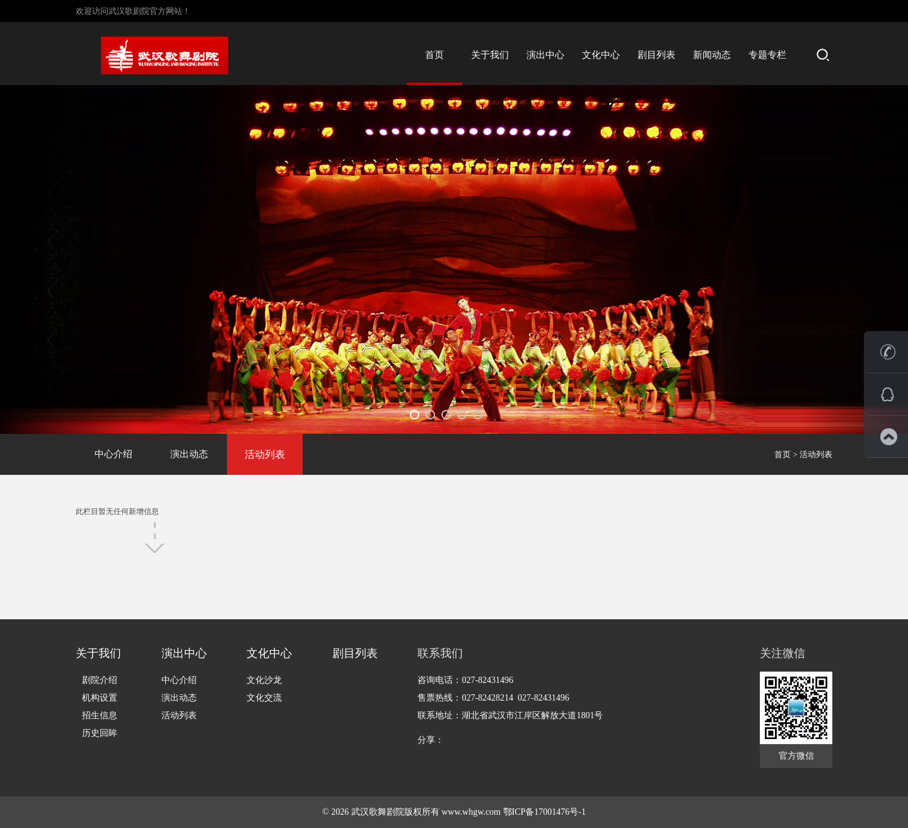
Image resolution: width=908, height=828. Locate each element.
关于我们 (490, 55)
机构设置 (99, 698)
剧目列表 (656, 55)
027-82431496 (487, 680)
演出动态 (189, 454)
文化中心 (601, 55)
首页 (434, 55)
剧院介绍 (99, 680)
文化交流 (264, 698)
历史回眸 (99, 733)
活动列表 (265, 454)
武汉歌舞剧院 (377, 812)
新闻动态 (712, 55)
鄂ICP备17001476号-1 (544, 812)
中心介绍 (113, 454)
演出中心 (545, 55)
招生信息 (99, 715)
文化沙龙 (264, 680)
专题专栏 (767, 55)
